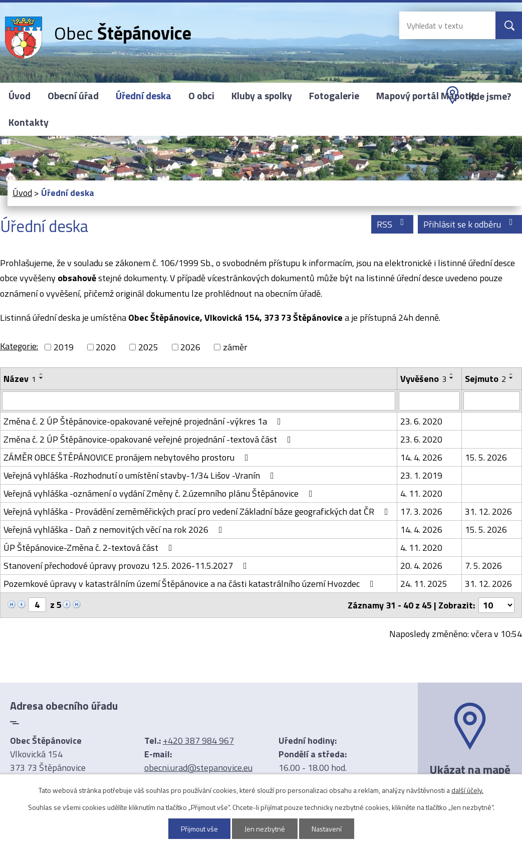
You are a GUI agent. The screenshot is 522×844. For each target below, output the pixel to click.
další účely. (467, 790)
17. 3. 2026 (421, 511)
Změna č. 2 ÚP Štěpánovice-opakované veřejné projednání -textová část (149, 439)
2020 (106, 347)
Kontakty (29, 122)
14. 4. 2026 (421, 457)
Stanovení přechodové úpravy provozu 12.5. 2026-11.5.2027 (127, 565)
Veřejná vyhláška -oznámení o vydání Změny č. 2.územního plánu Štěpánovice (160, 493)
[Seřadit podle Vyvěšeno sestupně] (451, 378)
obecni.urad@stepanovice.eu (198, 767)
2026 (190, 347)
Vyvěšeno (423, 378)
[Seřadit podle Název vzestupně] (41, 374)
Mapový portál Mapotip (426, 95)
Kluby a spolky (261, 95)
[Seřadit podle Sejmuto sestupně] (511, 378)
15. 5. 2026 (486, 457)
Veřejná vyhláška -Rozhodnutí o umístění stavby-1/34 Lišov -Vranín (141, 475)
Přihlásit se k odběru (470, 224)
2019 (64, 347)
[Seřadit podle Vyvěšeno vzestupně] (451, 374)
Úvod (20, 95)
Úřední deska (143, 95)
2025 (148, 347)
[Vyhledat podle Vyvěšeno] (429, 400)
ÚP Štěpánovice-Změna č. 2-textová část (90, 547)
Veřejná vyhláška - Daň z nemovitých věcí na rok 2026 (115, 529)
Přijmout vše (199, 828)
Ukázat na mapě (469, 769)
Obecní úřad (73, 95)
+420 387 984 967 (198, 740)
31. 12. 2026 (488, 511)
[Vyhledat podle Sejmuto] (491, 400)
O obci (201, 95)
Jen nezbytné (264, 828)
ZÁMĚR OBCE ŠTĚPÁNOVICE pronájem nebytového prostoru (128, 457)
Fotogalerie (334, 95)
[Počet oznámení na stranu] (496, 605)
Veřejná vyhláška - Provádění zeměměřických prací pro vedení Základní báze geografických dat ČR (198, 511)
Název (20, 378)
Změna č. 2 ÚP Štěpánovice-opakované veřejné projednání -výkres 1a (144, 421)
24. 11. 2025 (423, 583)
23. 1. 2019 (421, 475)
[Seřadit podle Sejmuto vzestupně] (511, 374)
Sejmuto (485, 378)
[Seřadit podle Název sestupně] (41, 378)
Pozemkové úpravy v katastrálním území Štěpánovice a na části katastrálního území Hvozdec (191, 583)
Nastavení (327, 828)
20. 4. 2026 (421, 565)
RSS (392, 224)
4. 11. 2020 (421, 493)
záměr (235, 347)
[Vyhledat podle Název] (198, 400)
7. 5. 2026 (483, 565)
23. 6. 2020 (421, 421)
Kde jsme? (489, 96)
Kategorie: (19, 346)
